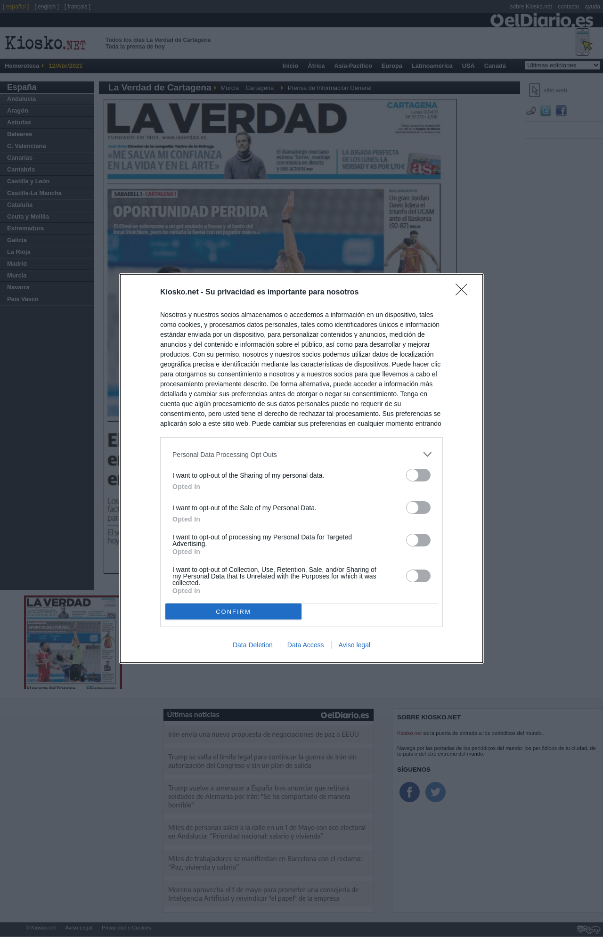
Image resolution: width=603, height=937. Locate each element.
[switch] (418, 475)
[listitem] (301, 454)
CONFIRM (233, 611)
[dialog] (301, 468)
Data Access (305, 645)
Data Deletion (253, 645)
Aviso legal (354, 645)
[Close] (464, 292)
